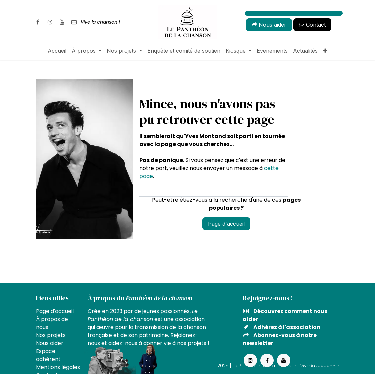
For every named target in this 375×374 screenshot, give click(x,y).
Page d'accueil (226, 223)
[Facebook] (38, 22)
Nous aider (269, 24)
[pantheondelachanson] (74, 22)
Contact (312, 24)
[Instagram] (50, 22)
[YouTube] (62, 22)
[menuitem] (57, 50)
